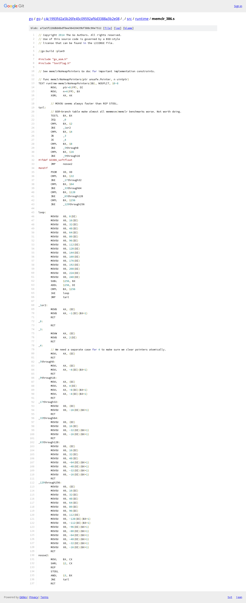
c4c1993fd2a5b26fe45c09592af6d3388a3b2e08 (82, 18)
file (108, 28)
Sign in (238, 6)
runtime (142, 18)
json (239, 597)
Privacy (33, 597)
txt (230, 597)
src (129, 18)
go (31, 18)
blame (128, 28)
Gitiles (23, 597)
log (117, 28)
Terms (44, 597)
